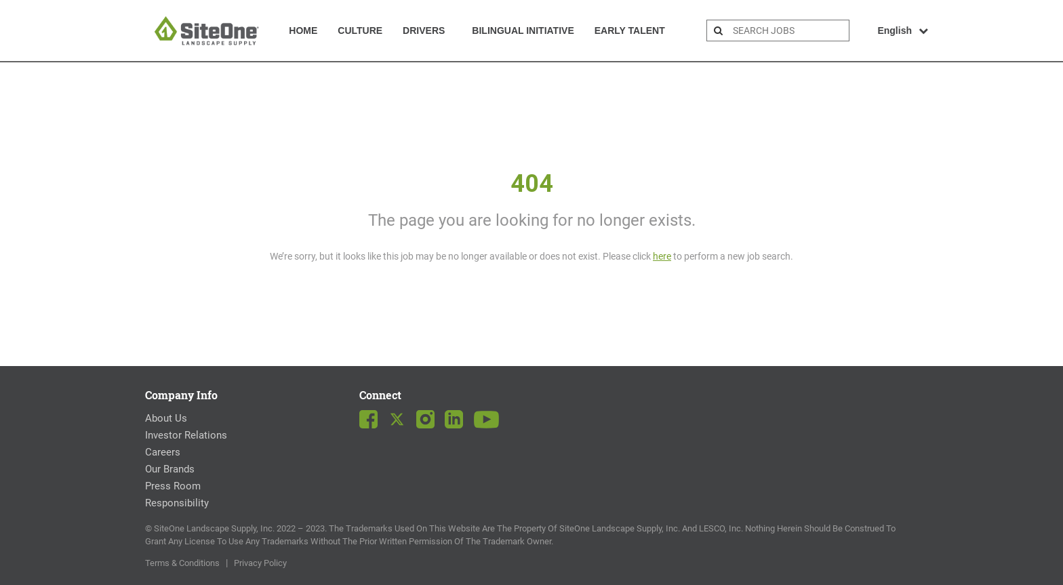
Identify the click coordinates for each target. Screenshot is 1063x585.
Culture (360, 30)
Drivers (424, 30)
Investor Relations (186, 435)
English (902, 30)
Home (303, 30)
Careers (162, 452)
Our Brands (170, 469)
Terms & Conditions (182, 563)
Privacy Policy (260, 563)
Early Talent (630, 30)
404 (531, 183)
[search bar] (789, 30)
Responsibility (177, 503)
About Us (166, 418)
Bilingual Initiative (523, 30)
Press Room (173, 486)
